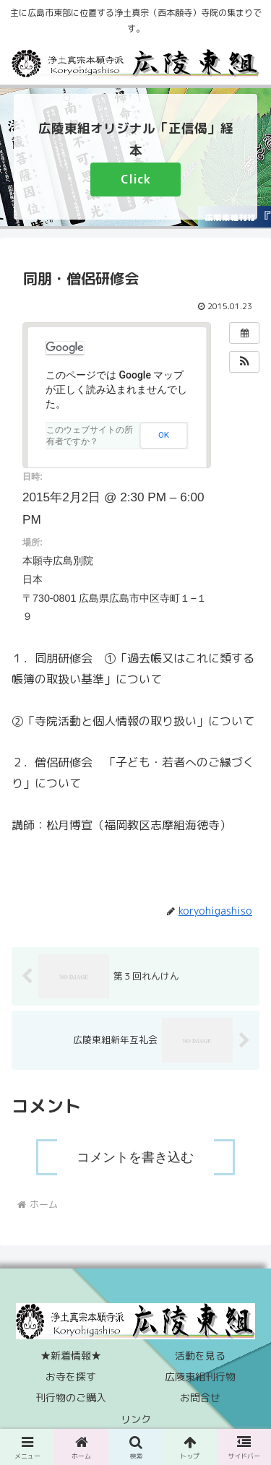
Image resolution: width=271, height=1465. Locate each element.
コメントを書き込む (135, 1157)
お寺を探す (71, 1376)
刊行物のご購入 (70, 1397)
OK (163, 435)
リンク (136, 1419)
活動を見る (200, 1355)
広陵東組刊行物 (200, 1376)
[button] (244, 362)
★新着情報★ (70, 1355)
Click (135, 179)
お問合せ (200, 1397)
